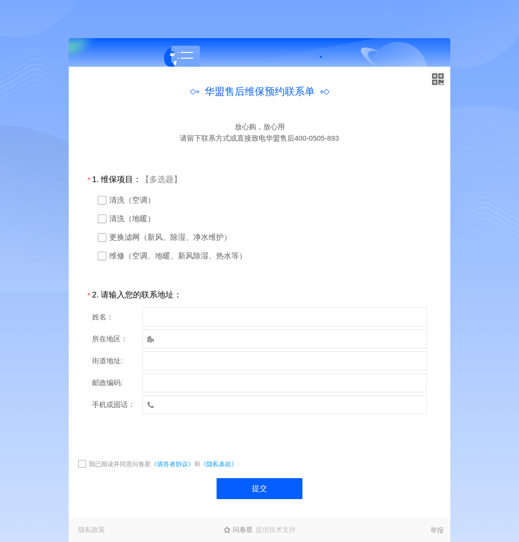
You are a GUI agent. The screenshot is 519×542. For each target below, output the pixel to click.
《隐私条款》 (219, 464)
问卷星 (243, 529)
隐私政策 (91, 529)
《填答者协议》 (172, 464)
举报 (437, 530)
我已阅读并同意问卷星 (120, 464)
